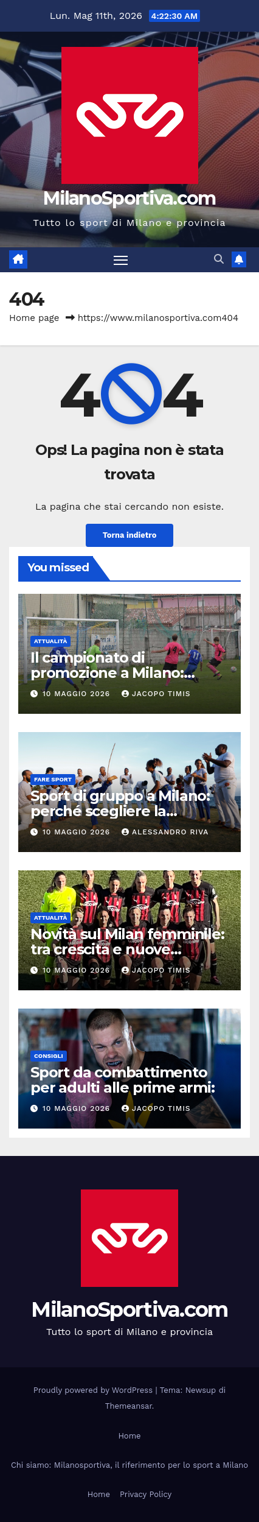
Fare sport (53, 779)
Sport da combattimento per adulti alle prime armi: (122, 1079)
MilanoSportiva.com (129, 198)
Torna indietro (130, 535)
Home (129, 1435)
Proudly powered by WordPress (94, 1390)
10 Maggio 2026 (78, 693)
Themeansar (128, 1406)
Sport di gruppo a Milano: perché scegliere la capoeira (120, 811)
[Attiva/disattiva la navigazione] (121, 260)
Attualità (50, 641)
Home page (34, 317)
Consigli (48, 1055)
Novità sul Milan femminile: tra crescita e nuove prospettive (127, 949)
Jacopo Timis (156, 693)
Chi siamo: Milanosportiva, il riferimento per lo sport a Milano (129, 1465)
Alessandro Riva (165, 832)
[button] (219, 259)
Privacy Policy (145, 1494)
